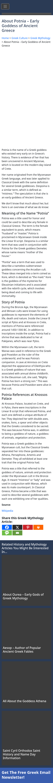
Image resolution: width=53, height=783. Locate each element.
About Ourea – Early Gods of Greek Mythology (23, 596)
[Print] (38, 527)
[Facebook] (7, 527)
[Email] (17, 532)
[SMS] (7, 532)
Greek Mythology (40, 38)
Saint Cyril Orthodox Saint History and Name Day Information (21, 754)
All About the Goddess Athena (24, 701)
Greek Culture (19, 38)
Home (5, 38)
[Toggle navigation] (5, 6)
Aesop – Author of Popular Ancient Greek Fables (22, 649)
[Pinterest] (28, 527)
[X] (17, 527)
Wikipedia (7, 510)
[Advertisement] (26, 76)
